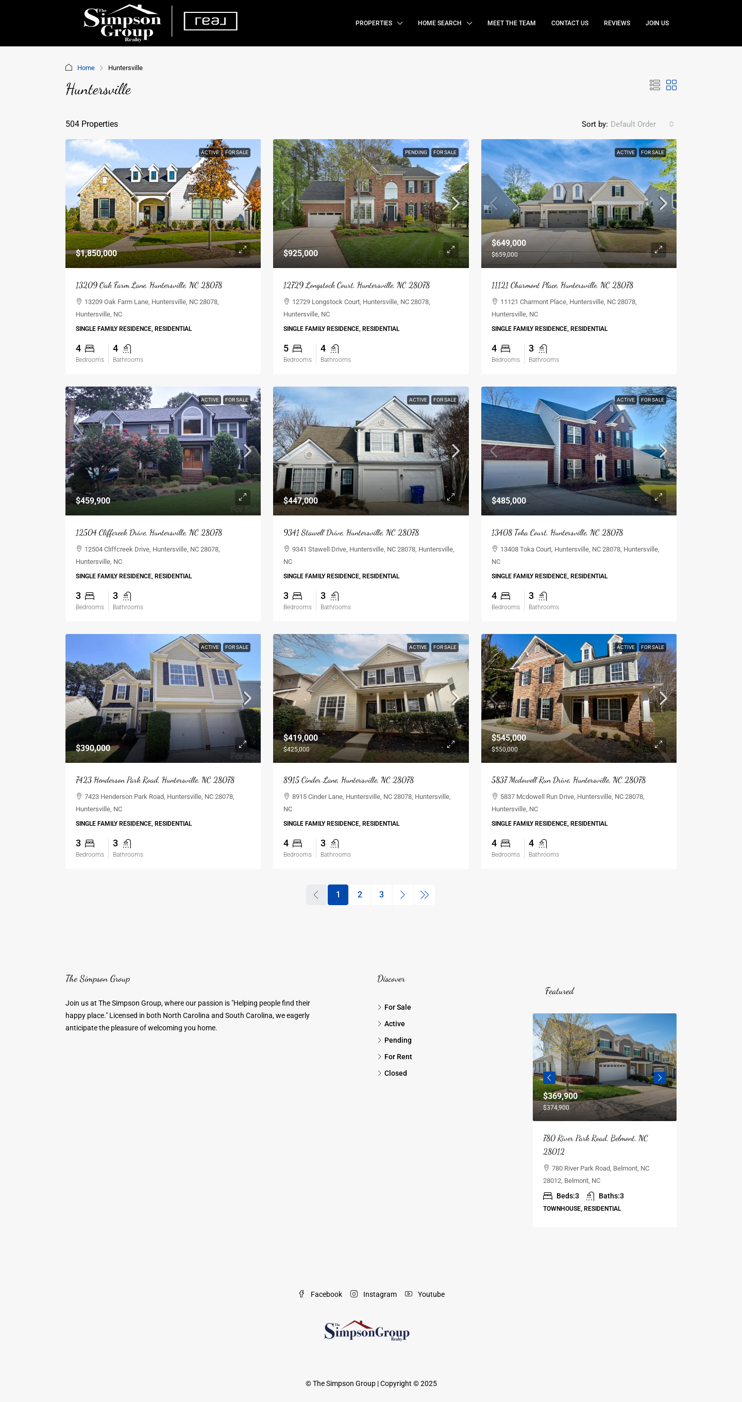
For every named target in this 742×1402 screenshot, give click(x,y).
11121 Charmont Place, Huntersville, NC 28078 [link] (562, 285)
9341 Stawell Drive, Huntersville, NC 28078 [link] (351, 532)
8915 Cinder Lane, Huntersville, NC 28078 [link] (348, 780)
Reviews (617, 23)
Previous (549, 1078)
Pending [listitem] (394, 1040)
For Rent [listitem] (394, 1057)
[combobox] (642, 124)
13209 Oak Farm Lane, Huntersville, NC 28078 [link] (149, 285)
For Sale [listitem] (394, 1007)
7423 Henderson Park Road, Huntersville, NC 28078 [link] (155, 780)
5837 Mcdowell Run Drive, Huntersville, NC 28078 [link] (569, 780)
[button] (655, 85)
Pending (416, 152)
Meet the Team (511, 23)
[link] (163, 203)
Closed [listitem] (392, 1073)
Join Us (657, 23)
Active (210, 152)
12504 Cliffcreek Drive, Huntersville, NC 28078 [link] (149, 532)
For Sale (236, 152)
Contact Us (569, 23)
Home (86, 68)
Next (660, 1078)
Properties (374, 23)
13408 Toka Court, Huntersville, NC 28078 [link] (557, 532)
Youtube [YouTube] (425, 1294)
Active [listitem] (391, 1024)
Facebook (320, 1294)
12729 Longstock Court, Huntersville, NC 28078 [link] (356, 285)
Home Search (440, 23)
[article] (605, 1120)
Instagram (373, 1294)
